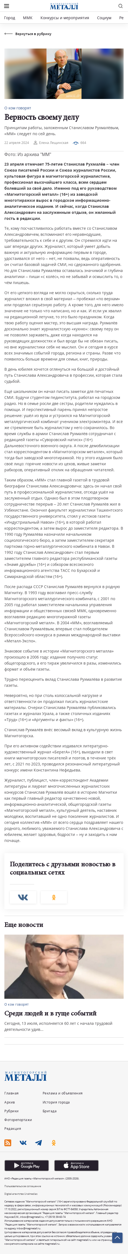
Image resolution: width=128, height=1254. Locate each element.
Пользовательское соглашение (22, 1186)
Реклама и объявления (63, 1093)
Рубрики (11, 1111)
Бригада (50, 1111)
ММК (28, 17)
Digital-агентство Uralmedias (20, 1194)
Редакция (12, 1128)
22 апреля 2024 (16, 142)
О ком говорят (17, 107)
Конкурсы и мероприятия (65, 17)
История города (56, 1102)
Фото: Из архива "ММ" (27, 154)
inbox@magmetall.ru (32, 1217)
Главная (11, 1093)
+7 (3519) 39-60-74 (55, 1217)
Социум (104, 17)
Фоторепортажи (18, 1119)
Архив (9, 1102)
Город (9, 17)
